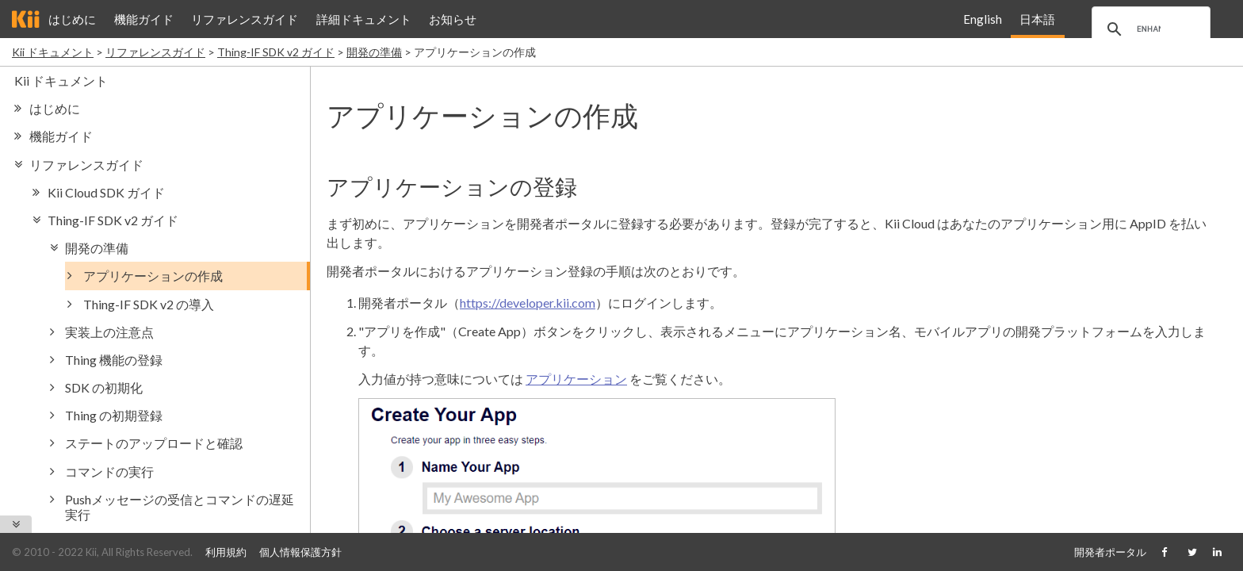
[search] (1149, 29)
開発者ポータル (1110, 552)
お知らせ (452, 19)
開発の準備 (374, 52)
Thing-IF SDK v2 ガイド (276, 52)
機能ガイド (144, 19)
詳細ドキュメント (363, 19)
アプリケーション (576, 378)
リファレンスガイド (244, 19)
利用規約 (226, 552)
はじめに (72, 19)
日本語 (1037, 19)
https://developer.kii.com (527, 302)
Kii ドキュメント (53, 52)
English (982, 19)
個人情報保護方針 (300, 552)
